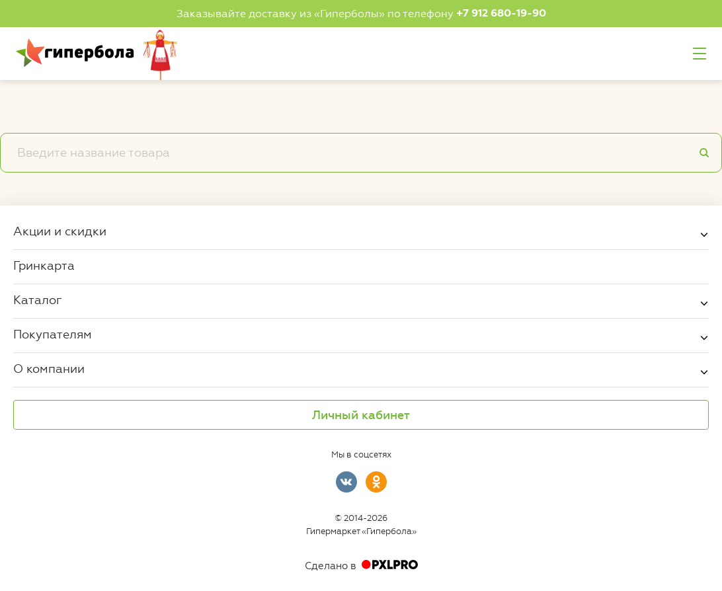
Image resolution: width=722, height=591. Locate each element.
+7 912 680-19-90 (501, 13)
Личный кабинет (361, 415)
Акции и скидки (59, 230)
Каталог (37, 299)
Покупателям (52, 333)
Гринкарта (44, 265)
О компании (49, 368)
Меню (699, 54)
